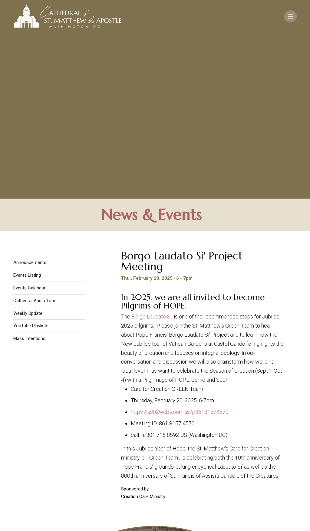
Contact (226, 466)
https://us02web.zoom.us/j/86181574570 (180, 249)
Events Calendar (29, 125)
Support (256, 466)
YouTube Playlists (30, 163)
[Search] (278, 484)
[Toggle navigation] (290, 16)
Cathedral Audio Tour (34, 138)
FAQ (279, 466)
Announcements (29, 100)
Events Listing (27, 112)
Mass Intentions (29, 176)
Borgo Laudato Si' (152, 154)
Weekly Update (27, 150)
